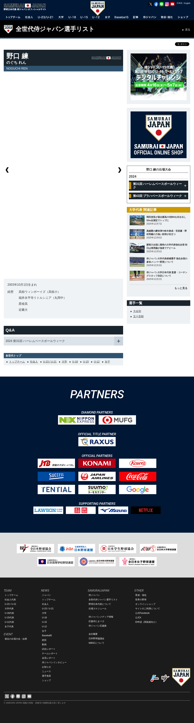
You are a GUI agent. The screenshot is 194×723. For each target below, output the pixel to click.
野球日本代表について (100, 604)
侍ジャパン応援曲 (98, 625)
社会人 (34, 361)
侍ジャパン (94, 595)
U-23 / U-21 (50, 361)
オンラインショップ (145, 604)
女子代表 (9, 626)
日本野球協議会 (96, 638)
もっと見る (180, 288)
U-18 (75, 361)
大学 (64, 361)
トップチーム (17, 361)
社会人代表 (10, 599)
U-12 (96, 361)
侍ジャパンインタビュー (54, 662)
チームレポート (50, 653)
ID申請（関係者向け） (146, 622)
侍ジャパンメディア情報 (101, 616)
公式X (138, 617)
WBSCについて (96, 643)
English (187, 3)
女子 (107, 361)
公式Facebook (142, 613)
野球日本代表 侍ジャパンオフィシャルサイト (26, 6)
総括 (44, 640)
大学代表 (9, 608)
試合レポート (48, 649)
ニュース (46, 671)
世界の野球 (140, 599)
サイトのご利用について (147, 608)
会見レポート (48, 658)
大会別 (137, 311)
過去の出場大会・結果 (16, 639)
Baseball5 (47, 635)
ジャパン (46, 595)
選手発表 (46, 676)
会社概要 (93, 634)
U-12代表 (9, 622)
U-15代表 (9, 617)
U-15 (86, 361)
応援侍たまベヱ (96, 621)
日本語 (179, 3)
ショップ (46, 680)
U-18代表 (9, 613)
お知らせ (46, 667)
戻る (187, 29)
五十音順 (138, 316)
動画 (44, 644)
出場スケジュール (98, 608)
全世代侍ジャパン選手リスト (55, 29)
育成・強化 (140, 595)
